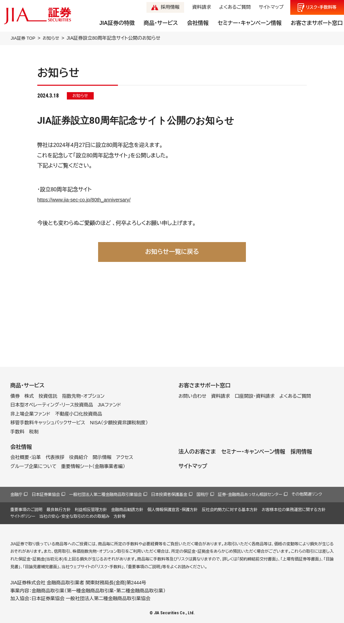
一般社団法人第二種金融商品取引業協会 (105, 494)
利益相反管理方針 (91, 509)
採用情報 (170, 7)
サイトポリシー (22, 516)
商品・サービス (161, 23)
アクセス (124, 457)
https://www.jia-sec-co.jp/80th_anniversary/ (88, 199)
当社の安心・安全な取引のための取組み (74, 516)
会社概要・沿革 (25, 457)
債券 (15, 395)
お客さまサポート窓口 (317, 23)
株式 (29, 395)
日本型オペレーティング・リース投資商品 (51, 404)
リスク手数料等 (321, 7)
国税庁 (203, 494)
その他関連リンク (307, 494)
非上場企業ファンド (30, 413)
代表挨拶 (55, 457)
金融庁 (16, 494)
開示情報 (102, 457)
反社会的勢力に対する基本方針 (230, 509)
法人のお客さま (197, 451)
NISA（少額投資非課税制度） (119, 422)
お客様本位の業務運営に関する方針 (294, 509)
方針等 (120, 516)
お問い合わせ (192, 395)
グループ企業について (33, 466)
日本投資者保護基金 (169, 494)
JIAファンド (109, 404)
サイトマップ (271, 7)
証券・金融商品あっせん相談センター (250, 494)
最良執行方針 (58, 509)
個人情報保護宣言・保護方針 (172, 509)
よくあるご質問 (235, 7)
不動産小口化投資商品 (78, 413)
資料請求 (201, 7)
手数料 (17, 431)
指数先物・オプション (83, 395)
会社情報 (198, 23)
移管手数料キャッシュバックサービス (47, 422)
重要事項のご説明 (26, 509)
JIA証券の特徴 (117, 23)
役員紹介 (78, 457)
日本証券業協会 (46, 494)
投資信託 (48, 395)
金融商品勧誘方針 (127, 509)
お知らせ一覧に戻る (172, 251)
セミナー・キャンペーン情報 (250, 23)
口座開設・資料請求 (254, 395)
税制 (34, 431)
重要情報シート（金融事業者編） (93, 466)
